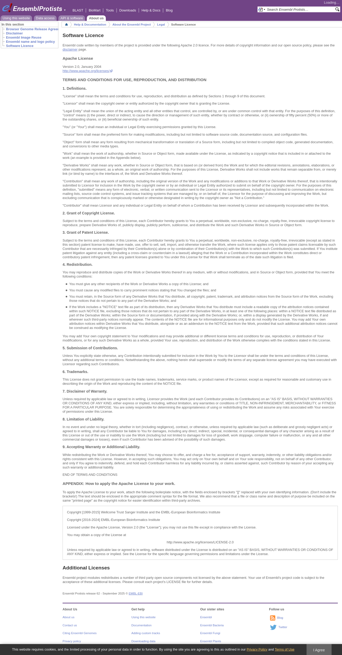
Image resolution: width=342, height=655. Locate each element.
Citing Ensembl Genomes (80, 633)
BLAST (77, 10)
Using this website (16, 18)
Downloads (127, 10)
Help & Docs (151, 10)
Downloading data (143, 641)
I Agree (319, 650)
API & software (71, 18)
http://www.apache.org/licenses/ (86, 71)
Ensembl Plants (210, 641)
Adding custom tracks (145, 633)
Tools (110, 10)
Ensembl (206, 617)
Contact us (70, 625)
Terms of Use (284, 649)
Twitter (282, 627)
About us (96, 18)
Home (66, 24)
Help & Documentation (90, 24)
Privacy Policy (257, 649)
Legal (161, 24)
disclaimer (70, 49)
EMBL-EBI (136, 593)
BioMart (94, 10)
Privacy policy (72, 641)
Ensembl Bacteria (212, 625)
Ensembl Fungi (210, 633)
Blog (169, 10)
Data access (45, 18)
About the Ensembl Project (131, 24)
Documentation (141, 625)
